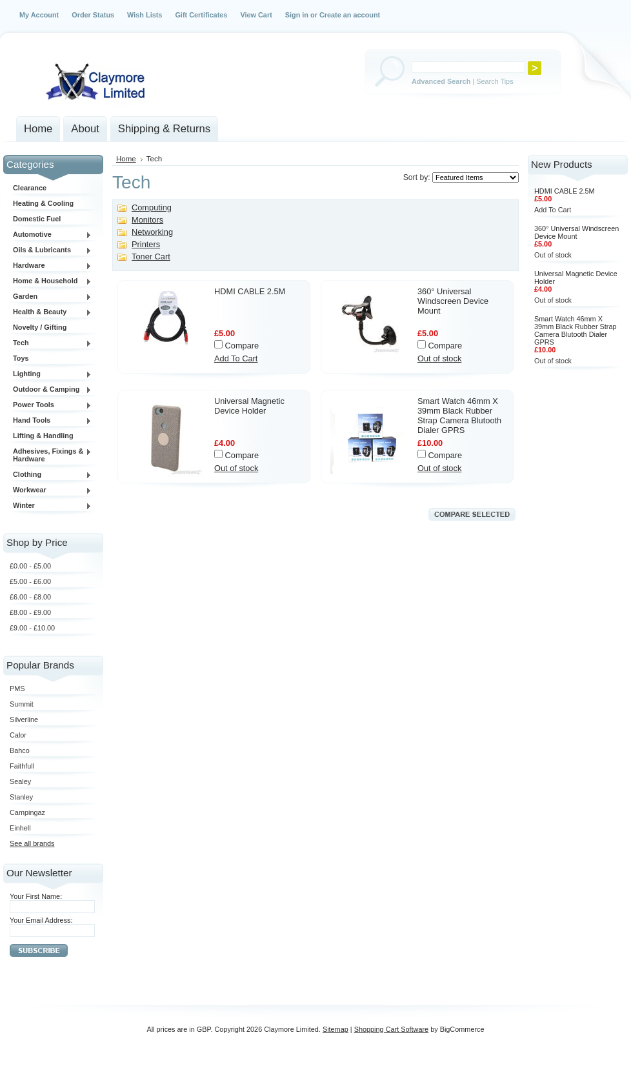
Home (126, 159)
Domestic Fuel (37, 219)
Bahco (20, 750)
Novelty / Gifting (39, 327)
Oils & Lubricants (51, 250)
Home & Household (51, 281)
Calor (18, 735)
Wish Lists (144, 15)
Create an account (349, 15)
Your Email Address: (41, 920)
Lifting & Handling (43, 435)
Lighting (51, 374)
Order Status (93, 15)
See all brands (32, 843)
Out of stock (439, 358)
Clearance (29, 188)
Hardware (51, 265)
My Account (39, 15)
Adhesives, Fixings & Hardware (51, 455)
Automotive (51, 234)
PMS (17, 688)
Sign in (296, 15)
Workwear (51, 490)
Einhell (20, 828)
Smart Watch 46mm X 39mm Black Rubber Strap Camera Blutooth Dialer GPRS (459, 415)
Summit (22, 704)
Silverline (24, 719)
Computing (152, 207)
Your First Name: (36, 896)
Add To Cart (235, 358)
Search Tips (494, 81)
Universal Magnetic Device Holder (249, 406)
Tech (51, 343)
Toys (21, 358)
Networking (152, 232)
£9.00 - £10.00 (32, 628)
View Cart (256, 15)
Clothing (51, 474)
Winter (51, 505)
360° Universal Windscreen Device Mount (452, 301)
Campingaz (27, 812)
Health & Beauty (51, 312)
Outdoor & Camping (51, 389)
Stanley (21, 797)
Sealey (20, 781)
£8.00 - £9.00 (30, 612)
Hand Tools (51, 420)
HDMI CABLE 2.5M (249, 291)
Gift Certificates (201, 15)
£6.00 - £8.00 (30, 597)
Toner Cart (151, 256)
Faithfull (22, 766)
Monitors (147, 220)
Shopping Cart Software (391, 1029)
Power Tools (51, 405)
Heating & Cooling (43, 203)
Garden (51, 296)
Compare (242, 345)
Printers (146, 244)
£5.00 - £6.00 (30, 581)
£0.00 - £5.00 (30, 566)
